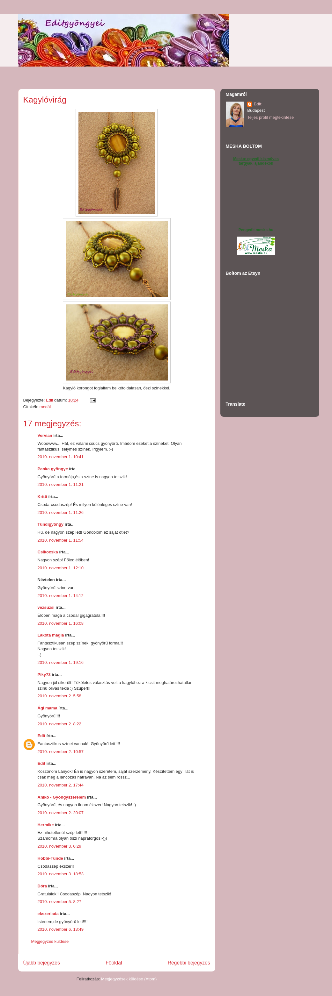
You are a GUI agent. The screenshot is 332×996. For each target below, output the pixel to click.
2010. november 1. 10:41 (61, 456)
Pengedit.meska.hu (256, 230)
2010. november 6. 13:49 (61, 929)
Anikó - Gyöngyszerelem (62, 797)
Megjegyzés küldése (50, 941)
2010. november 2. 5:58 (59, 696)
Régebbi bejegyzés (189, 962)
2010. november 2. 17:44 (61, 785)
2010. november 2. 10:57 (61, 751)
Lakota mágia (51, 635)
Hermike (46, 824)
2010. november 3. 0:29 (59, 846)
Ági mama (47, 708)
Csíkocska (48, 552)
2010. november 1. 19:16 (61, 662)
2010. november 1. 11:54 (61, 540)
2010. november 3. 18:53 (61, 874)
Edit (42, 735)
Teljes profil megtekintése (270, 117)
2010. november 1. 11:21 (61, 484)
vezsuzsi (46, 607)
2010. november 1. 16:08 (61, 623)
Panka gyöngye (53, 468)
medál (45, 406)
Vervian (45, 435)
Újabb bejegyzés (41, 962)
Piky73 (44, 674)
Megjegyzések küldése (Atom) (129, 979)
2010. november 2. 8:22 (59, 724)
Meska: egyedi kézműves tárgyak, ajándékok (256, 161)
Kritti (42, 496)
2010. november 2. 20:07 (61, 812)
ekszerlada (48, 913)
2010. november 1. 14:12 (61, 595)
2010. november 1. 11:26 (61, 512)
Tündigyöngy (51, 524)
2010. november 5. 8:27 (59, 901)
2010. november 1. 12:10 (61, 568)
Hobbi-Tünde (50, 858)
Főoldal (114, 962)
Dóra (42, 886)
